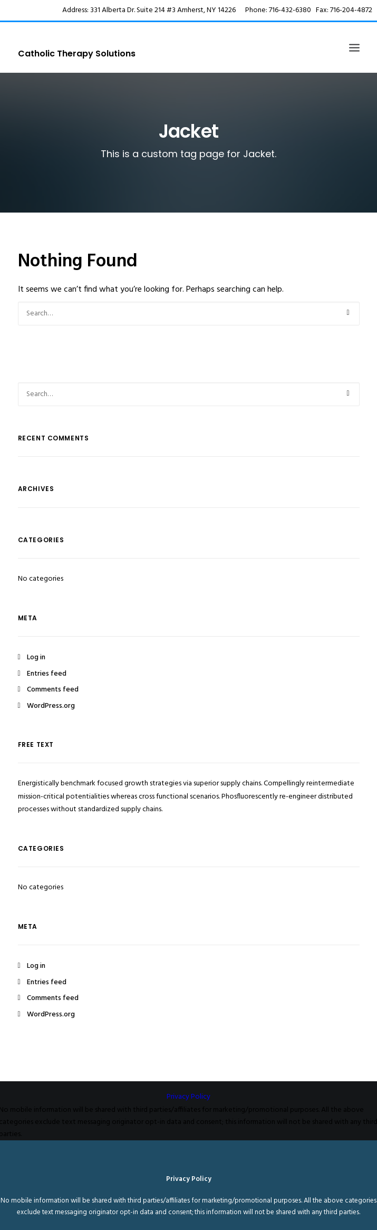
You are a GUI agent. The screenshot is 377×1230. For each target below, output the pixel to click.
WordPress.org (51, 706)
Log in (36, 657)
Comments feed (53, 690)
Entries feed (46, 674)
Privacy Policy (188, 1097)
